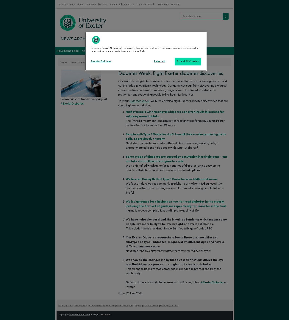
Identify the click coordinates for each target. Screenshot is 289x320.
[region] (146, 51)
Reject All (159, 61)
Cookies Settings (101, 61)
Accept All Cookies (188, 61)
